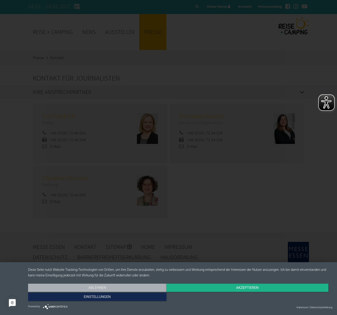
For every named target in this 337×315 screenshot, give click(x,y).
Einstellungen (286, 298)
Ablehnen (74, 298)
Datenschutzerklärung (321, 307)
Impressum (302, 307)
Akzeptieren (180, 298)
